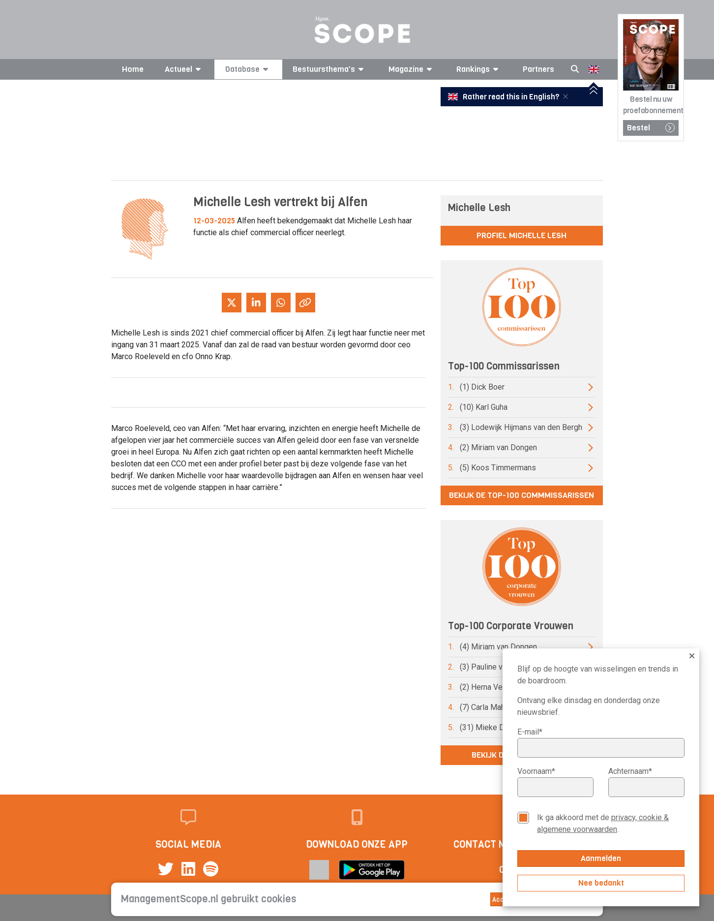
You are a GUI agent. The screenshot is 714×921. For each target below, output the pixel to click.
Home (133, 69)
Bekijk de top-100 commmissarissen (521, 495)
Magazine (411, 69)
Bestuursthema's (330, 69)
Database (248, 69)
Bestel (651, 128)
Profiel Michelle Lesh (521, 235)
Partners (538, 69)
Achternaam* (630, 771)
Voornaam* (536, 771)
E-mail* (529, 732)
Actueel (184, 69)
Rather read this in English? (504, 97)
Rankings (479, 69)
